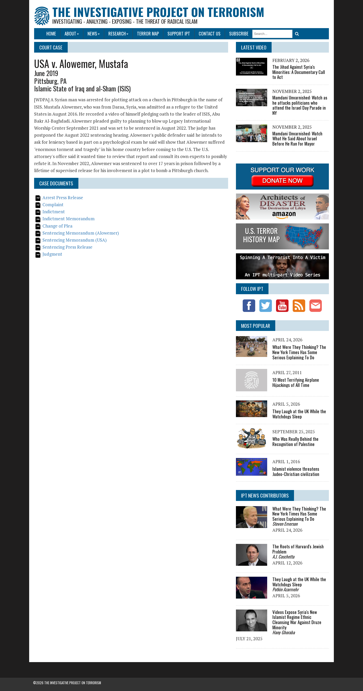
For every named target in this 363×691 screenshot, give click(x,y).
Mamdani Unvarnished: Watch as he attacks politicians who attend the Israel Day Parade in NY (299, 105)
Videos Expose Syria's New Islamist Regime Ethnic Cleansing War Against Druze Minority (296, 619)
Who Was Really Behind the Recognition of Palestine (295, 441)
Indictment (54, 212)
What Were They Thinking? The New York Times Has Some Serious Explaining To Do (299, 352)
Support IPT (178, 33)
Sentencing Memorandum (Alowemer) (81, 233)
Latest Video (253, 47)
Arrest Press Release (63, 197)
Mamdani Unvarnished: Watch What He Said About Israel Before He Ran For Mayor (297, 138)
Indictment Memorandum (69, 219)
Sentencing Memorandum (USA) (75, 240)
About (72, 33)
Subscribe (238, 33)
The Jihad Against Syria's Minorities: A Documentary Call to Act (298, 72)
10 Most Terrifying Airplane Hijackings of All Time (295, 382)
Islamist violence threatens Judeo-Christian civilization (295, 471)
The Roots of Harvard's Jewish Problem (297, 549)
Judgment (52, 254)
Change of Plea (58, 226)
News (94, 33)
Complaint (53, 205)
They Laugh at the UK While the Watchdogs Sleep (299, 414)
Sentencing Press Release (68, 247)
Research (119, 33)
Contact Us (210, 33)
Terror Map (148, 33)
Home (51, 33)
